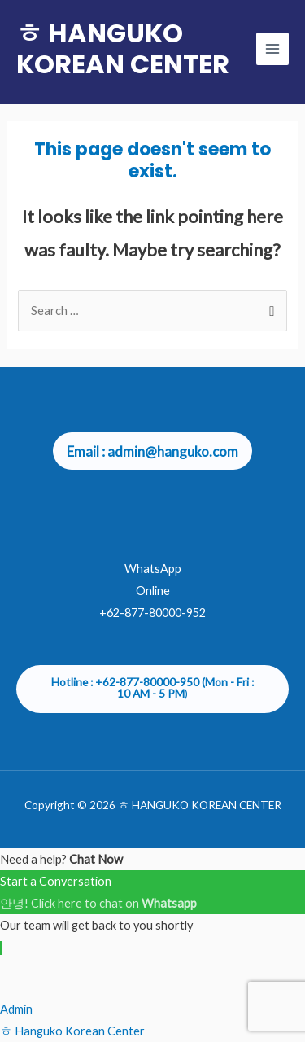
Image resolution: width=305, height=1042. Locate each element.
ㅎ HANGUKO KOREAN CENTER (122, 48)
